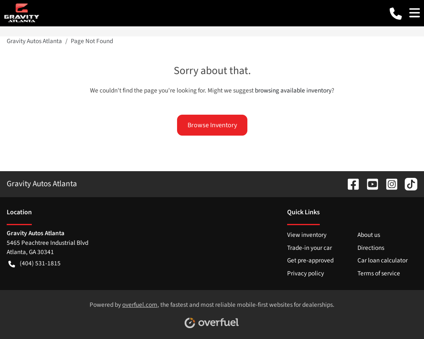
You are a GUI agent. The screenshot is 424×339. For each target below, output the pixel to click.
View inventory (306, 234)
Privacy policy (305, 273)
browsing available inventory (293, 90)
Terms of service (378, 273)
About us (368, 234)
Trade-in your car (309, 247)
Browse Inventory (212, 125)
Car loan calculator (382, 260)
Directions (370, 247)
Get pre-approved (310, 260)
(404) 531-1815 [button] (34, 263)
